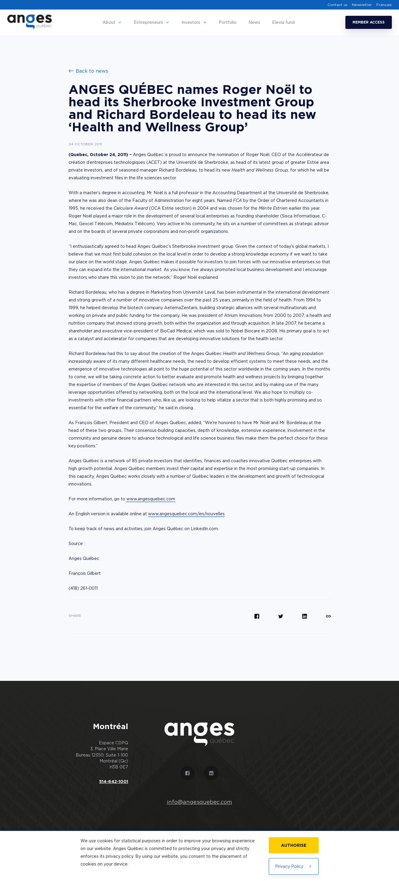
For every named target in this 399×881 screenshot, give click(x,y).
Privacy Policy (293, 866)
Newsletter (362, 5)
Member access (369, 22)
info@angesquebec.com (199, 802)
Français (384, 5)
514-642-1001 (113, 781)
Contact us (337, 5)
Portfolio (228, 22)
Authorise (293, 845)
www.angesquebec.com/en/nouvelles (186, 513)
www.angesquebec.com (150, 498)
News (254, 22)
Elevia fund (283, 22)
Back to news (88, 71)
